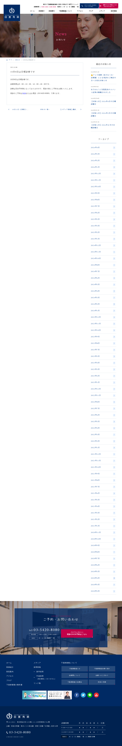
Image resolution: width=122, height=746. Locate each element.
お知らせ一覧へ (45, 109)
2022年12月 (103, 389)
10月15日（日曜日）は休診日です (24, 109)
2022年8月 (103, 402)
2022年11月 (103, 395)
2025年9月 (103, 193)
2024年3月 (103, 297)
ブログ (91, 11)
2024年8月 (103, 265)
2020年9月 (103, 545)
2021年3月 (103, 513)
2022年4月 (103, 428)
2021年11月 (103, 460)
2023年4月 (103, 363)
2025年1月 (103, 239)
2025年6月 (103, 213)
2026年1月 (103, 167)
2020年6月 (103, 565)
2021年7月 (103, 487)
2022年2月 (103, 441)
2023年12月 (103, 317)
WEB (24, 93)
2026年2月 (103, 160)
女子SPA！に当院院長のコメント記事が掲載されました (103, 91)
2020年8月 (103, 552)
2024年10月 (103, 258)
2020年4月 (103, 578)
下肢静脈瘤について (65, 11)
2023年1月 (103, 382)
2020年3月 (103, 584)
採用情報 (114, 11)
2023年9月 (103, 337)
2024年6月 (103, 278)
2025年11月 (103, 180)
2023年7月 (103, 350)
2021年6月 (103, 493)
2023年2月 (103, 376)
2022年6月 (103, 415)
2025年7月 (103, 206)
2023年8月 (103, 343)
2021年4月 (103, 506)
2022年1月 (103, 447)
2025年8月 (103, 200)
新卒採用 (40, 672)
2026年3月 (103, 154)
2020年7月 (103, 558)
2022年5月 (103, 421)
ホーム (32, 11)
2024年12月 (103, 245)
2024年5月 (103, 284)
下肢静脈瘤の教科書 (14, 685)
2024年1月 (103, 310)
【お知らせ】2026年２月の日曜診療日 (103, 126)
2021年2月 (103, 519)
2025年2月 (103, 232)
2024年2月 (103, 304)
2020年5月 (103, 571)
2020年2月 (103, 591)
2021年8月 (103, 480)
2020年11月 (103, 532)
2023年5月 (103, 356)
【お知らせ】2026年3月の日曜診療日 (103, 115)
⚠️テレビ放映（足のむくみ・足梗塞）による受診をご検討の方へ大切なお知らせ (103, 78)
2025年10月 (103, 186)
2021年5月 (103, 500)
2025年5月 (103, 219)
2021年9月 (103, 474)
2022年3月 (103, 434)
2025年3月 (103, 226)
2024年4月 (103, 291)
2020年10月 (103, 539)
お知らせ (17, 60)
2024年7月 (103, 271)
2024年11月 (103, 252)
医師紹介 (42, 11)
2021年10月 (103, 467)
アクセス (80, 11)
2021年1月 (103, 526)
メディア (102, 11)
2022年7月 (103, 408)
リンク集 (37, 683)
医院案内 (52, 11)
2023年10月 (103, 330)
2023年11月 (103, 323)
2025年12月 (103, 173)
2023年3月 (103, 369)
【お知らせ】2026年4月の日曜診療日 (103, 103)
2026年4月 (103, 147)
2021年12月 (103, 454)
